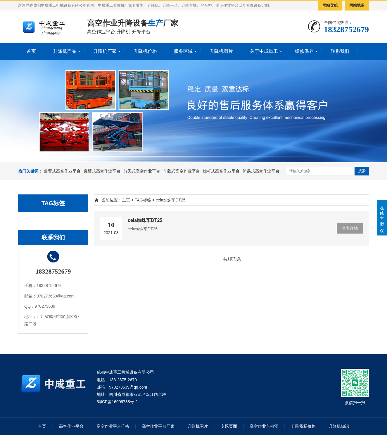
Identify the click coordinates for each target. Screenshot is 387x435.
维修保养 (304, 51)
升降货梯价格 (303, 426)
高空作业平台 (71, 426)
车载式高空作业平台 (181, 171)
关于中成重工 (264, 51)
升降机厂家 (105, 51)
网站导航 (330, 5)
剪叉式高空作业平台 (141, 171)
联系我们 (340, 51)
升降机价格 (145, 51)
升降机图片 (221, 51)
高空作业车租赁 (264, 426)
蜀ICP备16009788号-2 (117, 401)
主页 (126, 200)
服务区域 (183, 51)
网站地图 (356, 5)
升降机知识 (339, 426)
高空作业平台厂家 (158, 426)
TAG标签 (143, 200)
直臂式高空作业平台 (102, 171)
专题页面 (229, 426)
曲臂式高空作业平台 (62, 171)
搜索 (362, 171)
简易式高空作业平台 (261, 171)
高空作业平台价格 (112, 426)
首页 (31, 51)
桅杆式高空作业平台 (221, 171)
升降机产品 (64, 51)
